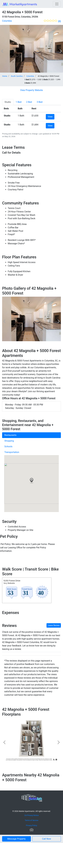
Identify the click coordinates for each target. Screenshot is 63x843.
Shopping (9, 440)
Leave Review (54, 625)
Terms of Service (31, 820)
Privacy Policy (31, 825)
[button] (46, 839)
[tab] (7, 102)
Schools (8, 446)
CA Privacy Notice (31, 815)
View (50, 116)
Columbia (7, 21)
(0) (59, 21)
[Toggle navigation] (57, 4)
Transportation (11, 452)
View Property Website (31, 90)
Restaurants (10, 435)
